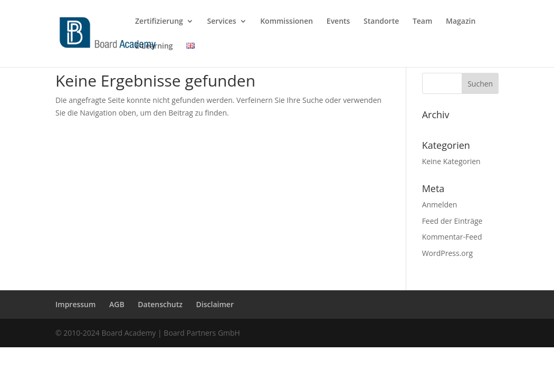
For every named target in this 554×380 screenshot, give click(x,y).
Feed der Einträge (452, 221)
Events (338, 21)
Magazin (460, 21)
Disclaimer (215, 304)
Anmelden (439, 205)
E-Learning (154, 46)
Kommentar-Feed (452, 237)
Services (221, 21)
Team (422, 21)
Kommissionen (286, 21)
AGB (117, 304)
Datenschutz (160, 304)
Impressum (75, 304)
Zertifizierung (159, 21)
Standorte (381, 21)
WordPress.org (447, 253)
